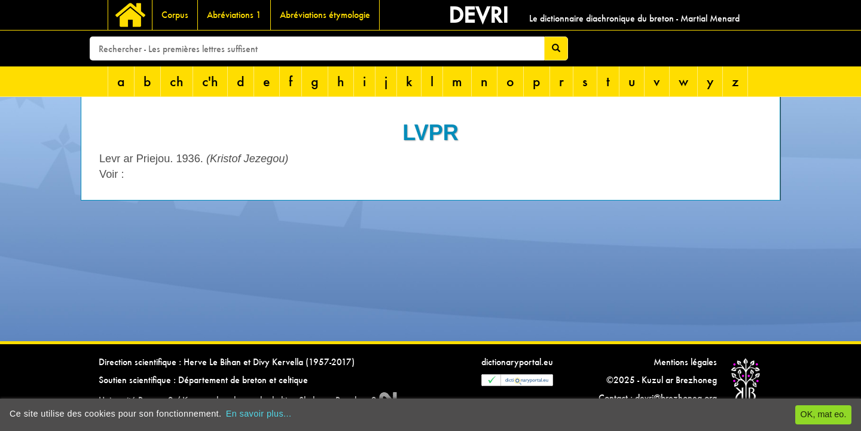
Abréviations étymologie (325, 14)
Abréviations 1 (234, 14)
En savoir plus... (259, 413)
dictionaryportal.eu (517, 362)
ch (177, 81)
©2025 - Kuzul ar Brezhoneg (661, 380)
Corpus (174, 14)
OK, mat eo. (824, 414)
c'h (210, 81)
